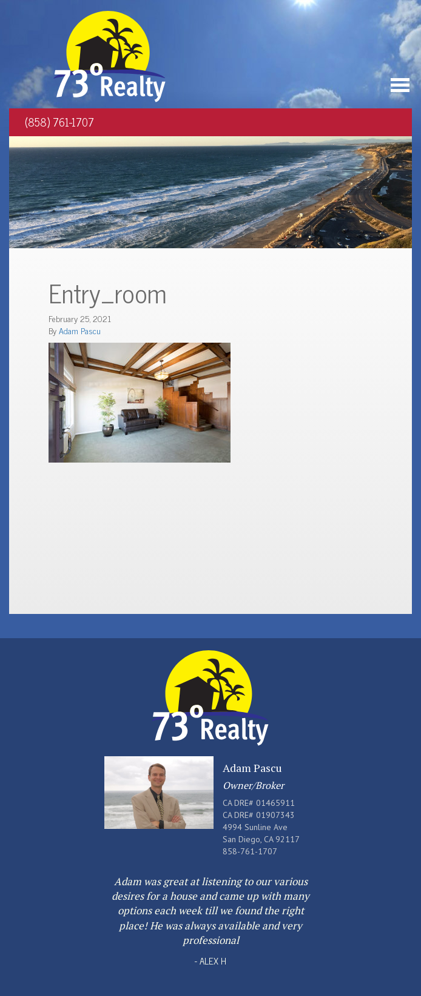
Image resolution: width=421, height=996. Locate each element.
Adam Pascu (80, 330)
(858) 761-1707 (59, 122)
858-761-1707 (250, 851)
